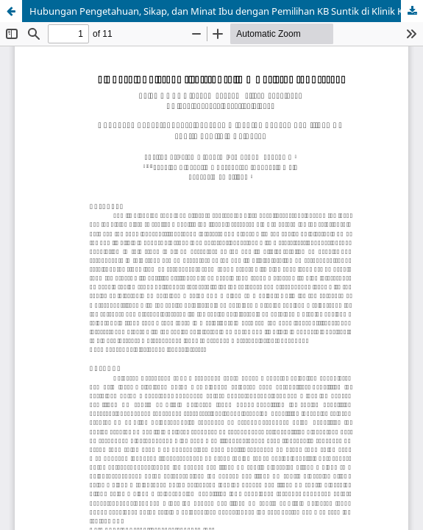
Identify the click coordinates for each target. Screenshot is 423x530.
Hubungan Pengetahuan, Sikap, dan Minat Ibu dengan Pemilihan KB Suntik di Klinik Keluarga (226, 11)
